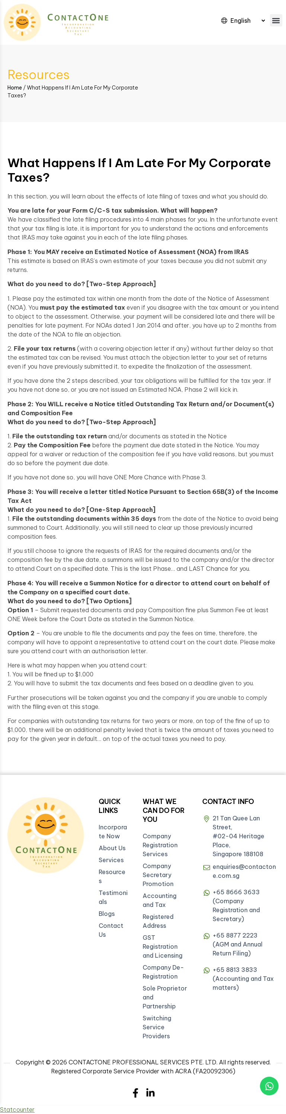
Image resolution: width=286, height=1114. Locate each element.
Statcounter (17, 1109)
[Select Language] (247, 20)
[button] (276, 20)
